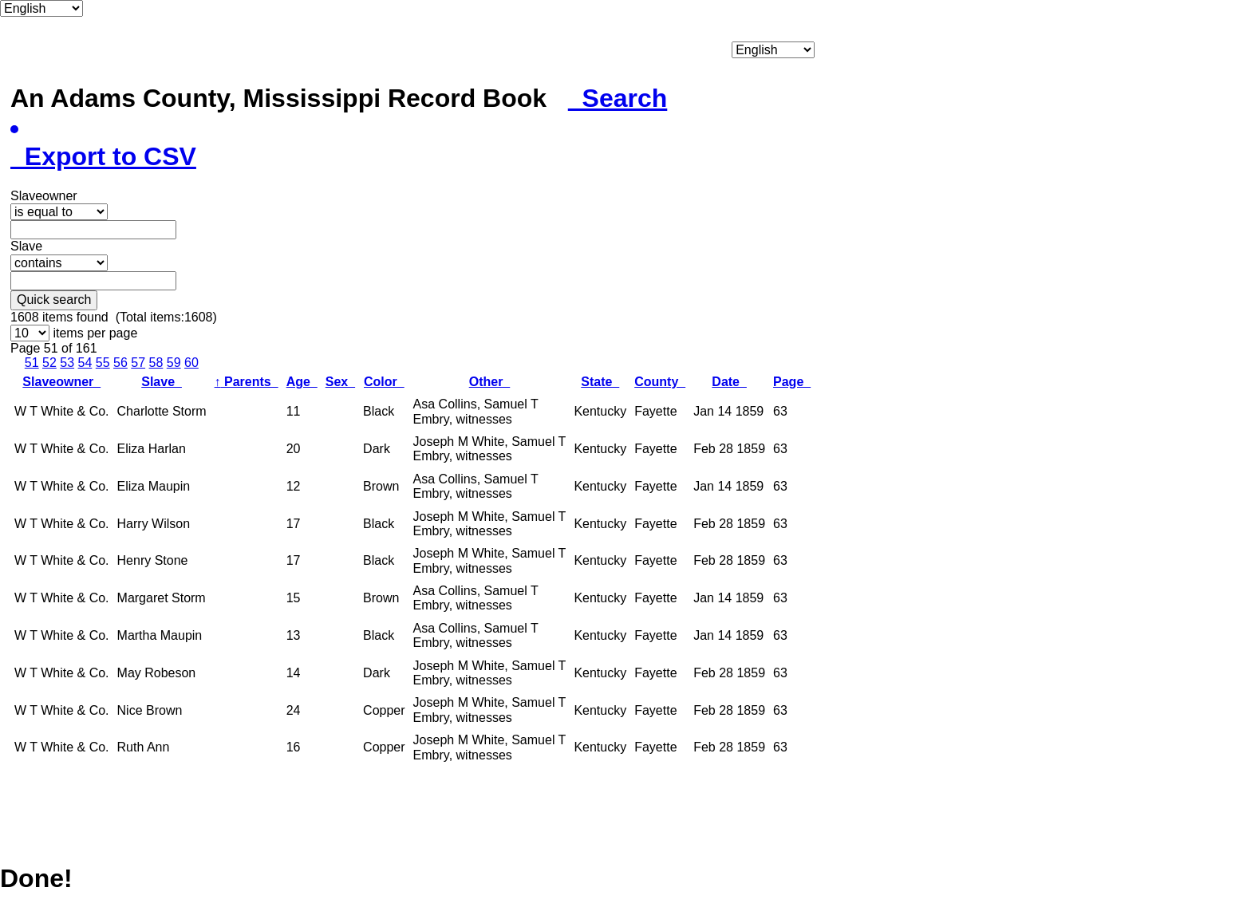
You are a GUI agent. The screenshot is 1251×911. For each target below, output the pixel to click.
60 (191, 362)
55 (103, 362)
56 (120, 362)
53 (67, 362)
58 (156, 362)
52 (49, 362)
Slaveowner (61, 381)
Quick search (54, 299)
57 (138, 362)
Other (490, 381)
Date (729, 381)
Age (302, 381)
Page (792, 381)
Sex (340, 381)
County (659, 381)
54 (85, 362)
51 (32, 362)
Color (384, 381)
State (600, 381)
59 (174, 362)
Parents (246, 381)
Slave (161, 381)
